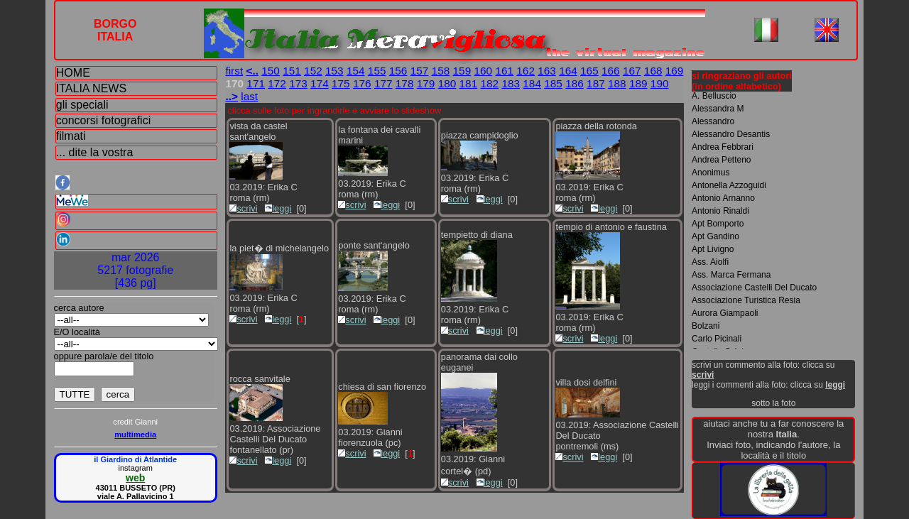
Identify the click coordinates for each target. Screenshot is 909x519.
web (135, 478)
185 (553, 83)
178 (405, 83)
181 (468, 83)
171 (255, 83)
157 (419, 71)
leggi (278, 208)
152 (313, 71)
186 (574, 83)
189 (638, 83)
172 (277, 83)
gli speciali (82, 105)
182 (489, 83)
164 (568, 71)
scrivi (243, 208)
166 (611, 71)
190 (660, 83)
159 (462, 71)
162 (525, 71)
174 (319, 83)
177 (383, 83)
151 (292, 71)
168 (653, 71)
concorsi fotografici (103, 120)
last (249, 96)
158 (441, 71)
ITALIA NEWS (91, 88)
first (234, 71)
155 (377, 71)
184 (532, 83)
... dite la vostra (95, 152)
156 (398, 71)
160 (483, 71)
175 (341, 83)
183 (510, 83)
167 (632, 71)
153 (334, 71)
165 (589, 71)
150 (270, 71)
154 (356, 71)
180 (447, 83)
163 (547, 71)
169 (674, 71)
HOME (73, 73)
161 (504, 71)
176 (362, 83)
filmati (71, 136)
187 (596, 83)
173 (298, 83)
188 (617, 83)
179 (426, 83)
